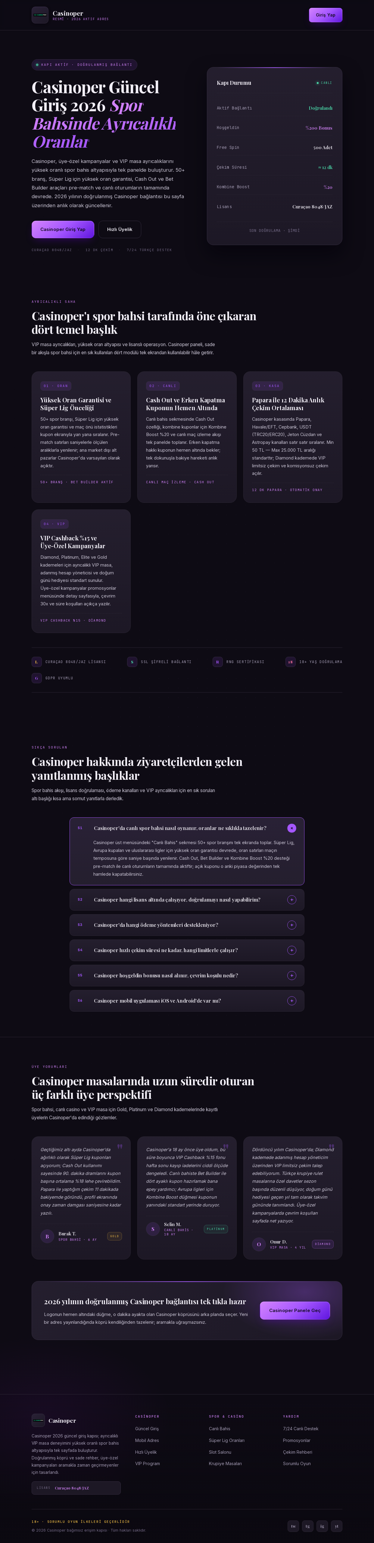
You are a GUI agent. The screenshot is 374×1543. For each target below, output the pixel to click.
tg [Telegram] (308, 1526)
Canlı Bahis (219, 1428)
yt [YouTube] (336, 1526)
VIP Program (147, 1463)
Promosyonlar (296, 1440)
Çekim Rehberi (297, 1452)
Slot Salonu (220, 1452)
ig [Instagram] (322, 1526)
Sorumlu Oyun (297, 1463)
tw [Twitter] (293, 1526)
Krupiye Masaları (225, 1463)
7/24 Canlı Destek (301, 1428)
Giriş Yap (325, 14)
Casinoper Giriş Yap (63, 229)
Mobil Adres (147, 1440)
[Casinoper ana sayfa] (70, 15)
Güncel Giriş (147, 1428)
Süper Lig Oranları (227, 1440)
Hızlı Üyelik (119, 229)
